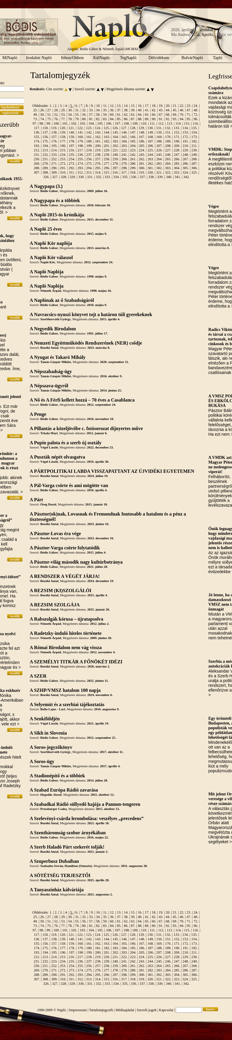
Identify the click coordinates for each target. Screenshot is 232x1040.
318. (133, 172)
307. (37, 172)
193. (37, 146)
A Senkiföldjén (45, 718)
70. (182, 114)
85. (119, 119)
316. (116, 172)
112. (161, 123)
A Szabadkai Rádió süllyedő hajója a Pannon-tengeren (85, 804)
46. (182, 110)
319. (142, 172)
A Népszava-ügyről (49, 385)
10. (98, 106)
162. (98, 137)
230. (194, 150)
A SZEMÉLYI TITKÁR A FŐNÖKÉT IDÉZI (76, 661)
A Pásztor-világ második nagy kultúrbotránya (76, 562)
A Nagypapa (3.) (46, 186)
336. (134, 177)
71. (189, 114)
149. (150, 132)
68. (168, 114)
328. (64, 177)
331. (90, 177)
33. (91, 110)
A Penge (38, 414)
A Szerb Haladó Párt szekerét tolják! (67, 846)
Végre (213, 206)
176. (54, 141)
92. (168, 119)
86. (126, 119)
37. (119, 110)
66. (154, 114)
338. (151, 177)
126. (115, 128)
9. (92, 106)
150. (159, 132)
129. (141, 128)
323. (177, 172)
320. (150, 172)
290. (54, 168)
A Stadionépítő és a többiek (57, 775)
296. (107, 168)
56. (84, 114)
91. (161, 119)
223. (133, 150)
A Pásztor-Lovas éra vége (55, 533)
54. (70, 114)
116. (196, 123)
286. (186, 163)
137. (46, 132)
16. (140, 106)
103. (83, 123)
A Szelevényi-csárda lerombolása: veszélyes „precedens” (87, 818)
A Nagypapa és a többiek (55, 200)
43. (161, 110)
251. (46, 159)
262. (142, 159)
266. (177, 159)
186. (142, 141)
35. (105, 110)
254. (72, 159)
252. (54, 159)
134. (185, 128)
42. (154, 110)
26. (42, 110)
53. (63, 114)
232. (46, 155)
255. (80, 159)
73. (35, 119)
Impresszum (78, 1010)
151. (168, 132)
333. (108, 177)
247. (177, 155)
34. (98, 110)
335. (125, 177)
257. (98, 159)
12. (112, 106)
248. (186, 155)
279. (124, 163)
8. (87, 106)
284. (168, 163)
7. (82, 106)
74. (42, 119)
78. (70, 119)
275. (89, 163)
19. (161, 106)
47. (189, 110)
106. (109, 123)
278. (116, 163)
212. (37, 150)
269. (37, 163)
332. (99, 177)
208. (168, 146)
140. (72, 132)
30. (70, 110)
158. (63, 137)
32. (84, 110)
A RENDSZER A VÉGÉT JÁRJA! (65, 576)
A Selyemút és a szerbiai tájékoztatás (67, 704)
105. (100, 123)
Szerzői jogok (146, 1010)
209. (177, 146)
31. (77, 110)
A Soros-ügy (42, 761)
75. (49, 119)
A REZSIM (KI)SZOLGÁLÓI (60, 590)
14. (126, 106)
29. (63, 110)
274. (80, 163)
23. (189, 106)
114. (178, 123)
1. (50, 106)
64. (140, 114)
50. (42, 114)
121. (71, 128)
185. (133, 141)
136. (37, 132)
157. (54, 137)
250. (37, 159)
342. (186, 177)
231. (37, 155)
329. (72, 177)
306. (194, 168)
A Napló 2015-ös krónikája (57, 214)
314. (98, 172)
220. (107, 150)
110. (144, 123)
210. (186, 146)
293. (80, 168)
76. (56, 119)
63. (133, 114)
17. (147, 106)
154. (194, 132)
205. (142, 146)
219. (98, 150)
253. (63, 159)
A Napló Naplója (47, 271)
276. (98, 163)
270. (46, 163)
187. (150, 141)
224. (142, 150)
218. (89, 150)
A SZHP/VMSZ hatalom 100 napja (65, 690)
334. (116, 177)
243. (142, 155)
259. (116, 159)
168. (150, 137)
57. (91, 114)
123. (89, 128)
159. (72, 137)
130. (150, 128)
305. (186, 168)
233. (54, 155)
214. (54, 150)
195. (54, 146)
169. (159, 137)
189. (168, 141)
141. (80, 132)
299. (133, 168)
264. (159, 159)
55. (77, 114)
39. (133, 110)
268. (194, 159)
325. (194, 172)
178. (72, 141)
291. (63, 168)
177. (63, 141)
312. (80, 172)
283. (159, 163)
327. (55, 177)
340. (169, 177)
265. (168, 159)
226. (159, 150)
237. (89, 155)
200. (98, 146)
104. (91, 123)
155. (37, 137)
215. (63, 150)
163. (107, 137)
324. (186, 172)
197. (72, 146)
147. (133, 132)
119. (54, 128)
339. (160, 177)
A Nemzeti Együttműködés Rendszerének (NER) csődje (86, 342)
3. (61, 106)
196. (63, 146)
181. (98, 141)
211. (194, 146)
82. (98, 119)
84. (112, 119)
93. (175, 119)
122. (80, 128)
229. (186, 150)
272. (63, 163)
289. (46, 168)
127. (124, 128)
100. (56, 123)
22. (182, 106)
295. (98, 168)
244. (150, 155)
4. (66, 106)
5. (71, 106)
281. (142, 163)
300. (142, 168)
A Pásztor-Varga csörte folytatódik (65, 547)
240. (116, 155)
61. (119, 114)
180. (89, 141)
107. (118, 123)
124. (98, 128)
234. (63, 155)
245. (159, 155)
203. (124, 146)
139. (63, 132)
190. (177, 141)
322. (168, 172)
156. (46, 137)
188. (159, 141)
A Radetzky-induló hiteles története (66, 633)
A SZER (38, 675)
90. (154, 119)
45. (175, 110)
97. (34, 123)
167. (142, 137)
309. (54, 172)
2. (56, 106)
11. (105, 106)
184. (124, 141)
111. (152, 123)
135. (194, 128)
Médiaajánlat (125, 1010)
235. (72, 155)
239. (107, 155)
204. (133, 146)
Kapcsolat (166, 1010)
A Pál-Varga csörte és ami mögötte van (69, 485)
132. (168, 128)
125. (107, 128)
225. (150, 150)
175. (46, 141)
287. (194, 163)
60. (112, 114)
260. (124, 159)
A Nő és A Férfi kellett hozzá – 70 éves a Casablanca (82, 399)
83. (105, 119)
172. (186, 137)
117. (37, 128)
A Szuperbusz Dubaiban (54, 861)
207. (159, 146)
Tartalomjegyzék (101, 1010)
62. (126, 114)
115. (187, 123)
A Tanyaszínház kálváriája (57, 889)
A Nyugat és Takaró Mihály (58, 357)
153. (186, 132)
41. (147, 110)
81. (91, 119)
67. (161, 114)
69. (175, 114)
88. (140, 119)
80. (84, 119)
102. (74, 123)
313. (89, 172)
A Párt (36, 499)
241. (124, 155)
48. (196, 110)
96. (196, 119)
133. (177, 128)
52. (56, 114)
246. (168, 155)
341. (178, 177)
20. (168, 106)
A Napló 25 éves (46, 229)
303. (168, 168)
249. (194, 155)
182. (107, 141)
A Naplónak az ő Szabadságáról (62, 300)
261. (133, 159)
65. (147, 114)
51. (49, 114)
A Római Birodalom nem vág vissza (66, 647)
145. (116, 132)
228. (177, 150)
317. (124, 172)
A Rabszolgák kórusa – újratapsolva (66, 619)
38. (126, 110)
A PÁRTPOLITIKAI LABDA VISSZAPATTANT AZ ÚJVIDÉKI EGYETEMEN (112, 471)
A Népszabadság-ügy (51, 371)
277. (107, 163)
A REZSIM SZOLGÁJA (55, 604)
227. (168, 150)
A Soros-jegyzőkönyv (51, 747)
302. (159, 168)
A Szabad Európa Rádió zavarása (64, 789)
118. (46, 128)
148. (142, 132)
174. (37, 141)
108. (127, 123)
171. (177, 137)
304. (177, 168)
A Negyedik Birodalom (53, 328)
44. (168, 110)
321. (159, 172)
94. (182, 119)
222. (124, 150)
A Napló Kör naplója (51, 243)
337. (143, 177)
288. (37, 168)
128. (133, 128)
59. (105, 114)
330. (81, 177)
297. (116, 168)
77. (63, 119)
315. (107, 172)
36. (112, 110)
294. (89, 168)
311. (72, 172)
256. (89, 159)
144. (107, 132)
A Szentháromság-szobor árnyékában (68, 832)
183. (116, 141)
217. (80, 150)
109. (135, 123)
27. (49, 110)
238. (98, 155)
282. (150, 163)
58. (98, 114)
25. (35, 110)
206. (151, 146)
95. (189, 119)
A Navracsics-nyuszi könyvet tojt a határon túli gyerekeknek (91, 314)
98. (42, 123)
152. (177, 132)
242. (133, 155)
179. (80, 141)
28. (56, 110)
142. (89, 132)
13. (119, 106)
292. (72, 168)
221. (116, 150)
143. (98, 132)
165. (124, 137)
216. (72, 150)
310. (63, 172)
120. (63, 128)
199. (89, 146)
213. (46, 150)
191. (186, 141)
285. (177, 163)
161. (89, 137)
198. (80, 146)
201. (107, 146)
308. (46, 172)
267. (186, 159)
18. (154, 106)
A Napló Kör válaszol (51, 257)
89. (147, 119)
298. (124, 168)
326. (46, 177)
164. (116, 137)
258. (107, 159)
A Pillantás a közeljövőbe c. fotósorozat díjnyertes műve (86, 428)
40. (140, 110)
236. (80, 155)
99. (48, 123)
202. (116, 146)
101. (65, 123)
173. (194, 137)
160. (80, 137)
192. (194, 141)
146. (124, 132)
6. (76, 106)
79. (77, 119)
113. (170, 123)
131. (159, 128)
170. (168, 137)
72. (196, 114)
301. (150, 168)
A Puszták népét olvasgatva (57, 456)
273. (72, 163)
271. (54, 163)
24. (196, 106)
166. (133, 137)
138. (54, 132)
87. (133, 119)
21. (175, 106)
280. (133, 163)
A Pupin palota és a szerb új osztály (66, 442)
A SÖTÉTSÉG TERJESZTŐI (60, 875)
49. (35, 114)
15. (133, 106)
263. (150, 159)
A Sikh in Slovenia (48, 732)
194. (46, 146)
